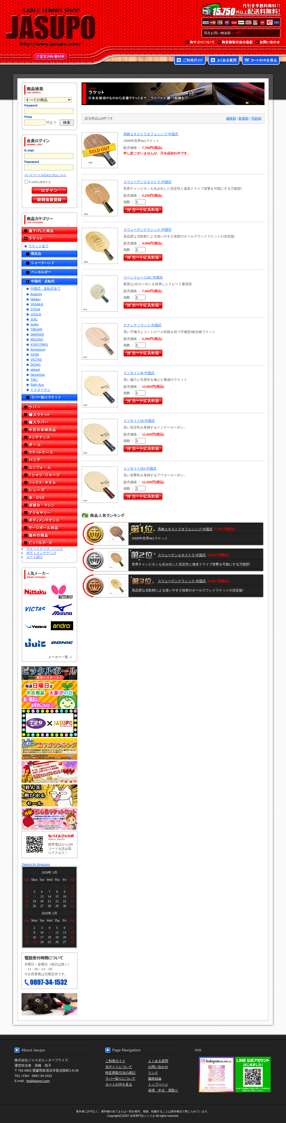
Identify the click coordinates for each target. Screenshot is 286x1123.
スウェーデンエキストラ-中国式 (147, 182)
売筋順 (256, 118)
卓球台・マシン (49, 505)
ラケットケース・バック (44, 548)
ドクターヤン (40, 389)
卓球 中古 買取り (163, 1090)
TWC (34, 379)
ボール (49, 445)
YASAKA (36, 304)
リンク (153, 1072)
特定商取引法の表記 (235, 42)
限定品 (36, 253)
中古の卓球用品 (49, 430)
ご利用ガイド (189, 61)
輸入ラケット (49, 414)
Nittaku (35, 299)
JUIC (34, 319)
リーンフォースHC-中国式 (143, 277)
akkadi (35, 369)
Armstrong (37, 349)
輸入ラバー (49, 422)
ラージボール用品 (49, 528)
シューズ (49, 490)
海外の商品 (49, 535)
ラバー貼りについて (120, 1078)
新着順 (244, 118)
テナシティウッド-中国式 (142, 325)
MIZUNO (36, 339)
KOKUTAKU (39, 344)
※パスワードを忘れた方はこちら (45, 175)
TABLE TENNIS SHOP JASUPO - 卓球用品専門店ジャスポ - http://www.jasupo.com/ (50, 27)
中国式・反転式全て (45, 288)
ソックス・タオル (49, 482)
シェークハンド (42, 263)
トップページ (158, 1084)
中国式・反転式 (42, 281)
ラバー (49, 407)
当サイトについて (200, 42)
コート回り (34, 557)
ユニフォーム (49, 467)
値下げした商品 (49, 231)
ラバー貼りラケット (46, 397)
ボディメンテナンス (49, 520)
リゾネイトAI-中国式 (138, 373)
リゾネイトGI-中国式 (139, 420)
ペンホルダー (41, 272)
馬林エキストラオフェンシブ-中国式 (150, 134)
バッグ (49, 460)
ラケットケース (49, 452)
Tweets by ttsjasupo (36, 864)
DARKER (37, 334)
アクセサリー (49, 513)
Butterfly (36, 294)
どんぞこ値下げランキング (49, 748)
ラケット (49, 238)
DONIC (35, 364)
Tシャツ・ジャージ (49, 475)
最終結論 (154, 1078)
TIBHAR (36, 329)
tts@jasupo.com (38, 1080)
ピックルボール (49, 543)
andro (34, 324)
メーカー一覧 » (60, 657)
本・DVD (49, 497)
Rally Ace (37, 384)
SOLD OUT (99, 150)
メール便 (49, 1004)
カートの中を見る (260, 61)
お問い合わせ (268, 42)
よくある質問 (223, 61)
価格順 (231, 118)
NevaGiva (37, 374)
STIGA (35, 309)
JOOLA (35, 314)
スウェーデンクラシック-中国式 (147, 229)
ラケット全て (38, 246)
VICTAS (36, 359)
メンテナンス (49, 437)
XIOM (34, 354)
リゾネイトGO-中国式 (139, 468)
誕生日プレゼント (49, 772)
